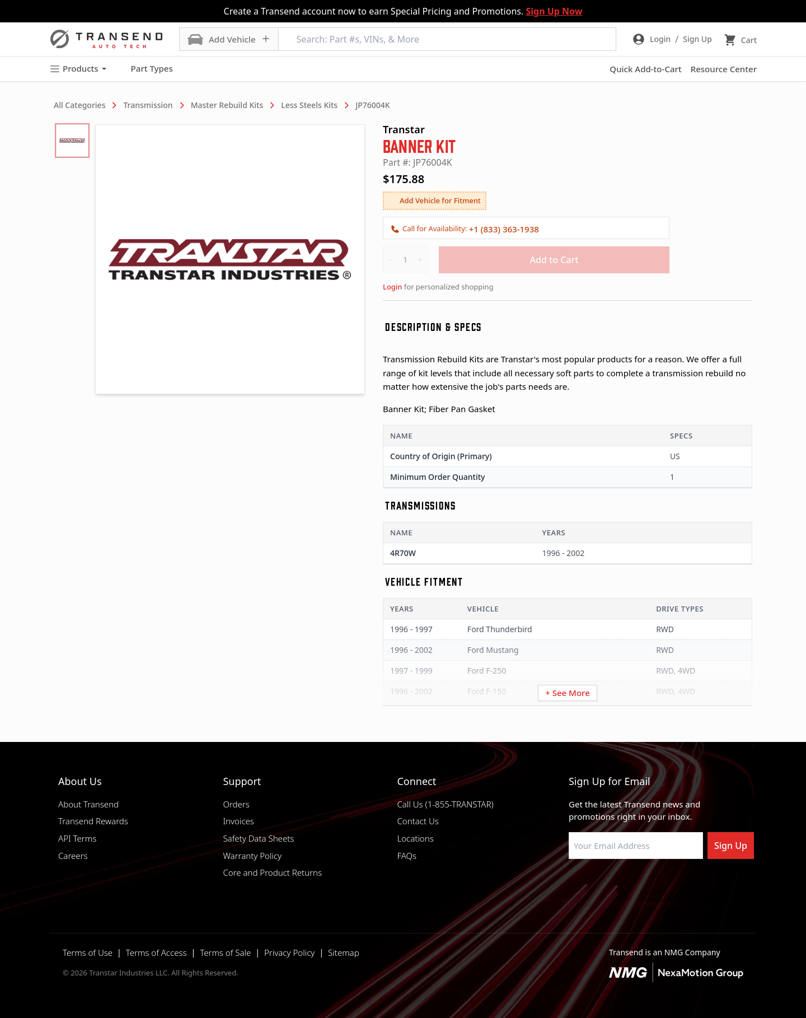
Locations (415, 838)
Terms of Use (88, 952)
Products (77, 68)
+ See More (567, 692)
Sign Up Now (554, 11)
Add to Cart (554, 260)
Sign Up (730, 845)
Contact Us (417, 820)
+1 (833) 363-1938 (504, 229)
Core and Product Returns (272, 872)
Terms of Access (156, 952)
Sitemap (343, 952)
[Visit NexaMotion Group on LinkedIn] (601, 885)
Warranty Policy (252, 855)
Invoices (238, 820)
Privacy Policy (289, 952)
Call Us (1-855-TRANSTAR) (445, 804)
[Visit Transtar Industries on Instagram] (629, 885)
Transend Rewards (93, 820)
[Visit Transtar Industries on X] (657, 885)
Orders (236, 804)
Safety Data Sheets (258, 838)
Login (392, 287)
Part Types (145, 69)
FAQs (406, 855)
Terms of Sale (225, 952)
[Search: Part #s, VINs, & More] (447, 39)
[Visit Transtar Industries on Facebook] (573, 885)
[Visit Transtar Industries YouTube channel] (685, 885)
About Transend (88, 804)
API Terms (77, 838)
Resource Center (724, 68)
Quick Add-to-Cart (645, 68)
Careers (73, 855)
